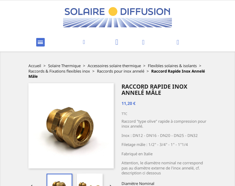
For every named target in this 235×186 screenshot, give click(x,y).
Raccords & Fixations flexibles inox (59, 71)
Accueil (34, 65)
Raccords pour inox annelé (120, 71)
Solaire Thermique (64, 65)
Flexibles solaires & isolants (172, 65)
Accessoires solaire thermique (114, 65)
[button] (84, 42)
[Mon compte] (143, 42)
